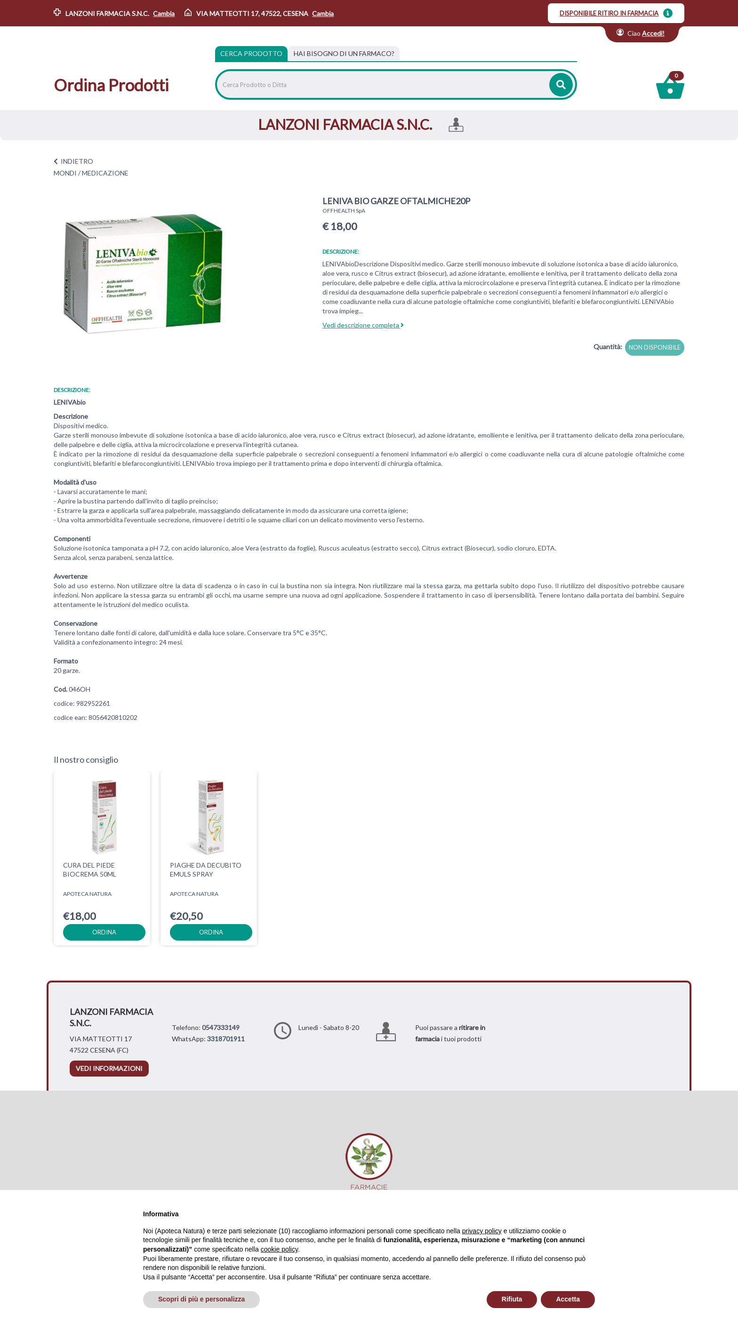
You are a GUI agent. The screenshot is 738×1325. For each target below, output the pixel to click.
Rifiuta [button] (512, 1299)
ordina (104, 932)
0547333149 (221, 1027)
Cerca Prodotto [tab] (251, 53)
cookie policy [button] (279, 1249)
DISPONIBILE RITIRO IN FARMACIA (609, 13)
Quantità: (608, 347)
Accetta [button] (568, 1299)
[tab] (344, 53)
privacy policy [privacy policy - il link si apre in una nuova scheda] (482, 1231)
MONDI (65, 173)
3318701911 (226, 1039)
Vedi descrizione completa (363, 325)
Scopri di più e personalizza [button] (201, 1299)
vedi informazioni (109, 1068)
